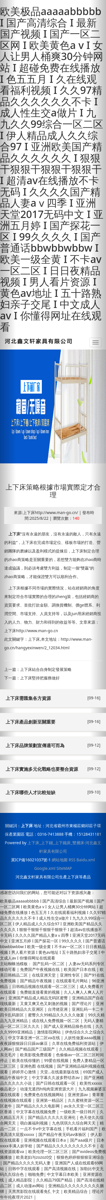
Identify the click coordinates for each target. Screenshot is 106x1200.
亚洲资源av (78, 1094)
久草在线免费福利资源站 (74, 1043)
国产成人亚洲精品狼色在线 (68, 1026)
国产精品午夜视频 (36, 980)
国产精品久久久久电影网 (38, 1106)
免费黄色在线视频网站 (44, 1094)
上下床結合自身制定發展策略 (46, 669)
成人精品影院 (20, 1180)
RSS (72, 859)
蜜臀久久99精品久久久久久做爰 (56, 1015)
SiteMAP (64, 868)
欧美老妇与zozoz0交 (34, 1157)
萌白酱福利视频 (34, 1123)
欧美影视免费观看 (36, 1054)
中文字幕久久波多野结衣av (56, 1077)
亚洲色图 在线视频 (37, 1066)
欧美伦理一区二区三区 (48, 1151)
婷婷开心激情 (24, 1071)
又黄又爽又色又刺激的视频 (44, 1003)
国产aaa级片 (82, 1140)
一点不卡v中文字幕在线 (41, 1128)
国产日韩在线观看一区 (56, 1083)
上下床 (14, 534)
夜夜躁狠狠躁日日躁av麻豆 (24, 1043)
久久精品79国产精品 (54, 1180)
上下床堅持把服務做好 (40, 678)
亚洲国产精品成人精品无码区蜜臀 (38, 997)
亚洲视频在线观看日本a (45, 1140)
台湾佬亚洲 (58, 1009)
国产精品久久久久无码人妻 (27, 1163)
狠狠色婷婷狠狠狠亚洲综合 (80, 1157)
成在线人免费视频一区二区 (56, 1020)
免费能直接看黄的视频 (40, 992)
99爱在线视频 (57, 1060)
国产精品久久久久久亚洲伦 (52, 1117)
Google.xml (44, 868)
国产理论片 (82, 1003)
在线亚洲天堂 (44, 975)
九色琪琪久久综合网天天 (74, 1123)
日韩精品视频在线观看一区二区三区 (44, 986)
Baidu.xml (85, 859)
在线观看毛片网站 (72, 980)
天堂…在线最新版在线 (60, 1071)
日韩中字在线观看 (24, 1168)
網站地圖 (60, 859)
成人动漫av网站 (30, 1185)
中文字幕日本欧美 (63, 1174)
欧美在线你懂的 (26, 1060)
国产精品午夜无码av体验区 (62, 1134)
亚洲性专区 (70, 975)
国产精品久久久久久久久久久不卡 (66, 1145)
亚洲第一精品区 (50, 1100)
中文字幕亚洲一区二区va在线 (34, 1037)
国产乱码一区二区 (49, 963)
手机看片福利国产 (82, 1128)
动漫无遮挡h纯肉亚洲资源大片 (47, 1089)
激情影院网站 (49, 1032)
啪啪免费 (36, 1174)
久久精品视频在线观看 (79, 1049)
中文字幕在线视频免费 (36, 1111)
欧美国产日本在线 (80, 969)
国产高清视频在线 (60, 1168)
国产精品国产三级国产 (35, 1049)
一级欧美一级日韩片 (78, 1111)
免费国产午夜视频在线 (40, 969)
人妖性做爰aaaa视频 (83, 1037)
